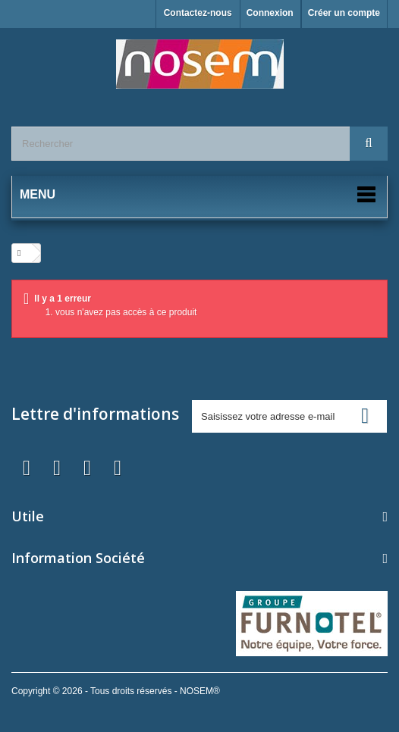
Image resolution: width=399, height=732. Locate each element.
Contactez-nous (198, 13)
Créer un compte (344, 13)
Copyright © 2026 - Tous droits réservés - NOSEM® (115, 691)
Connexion (270, 13)
